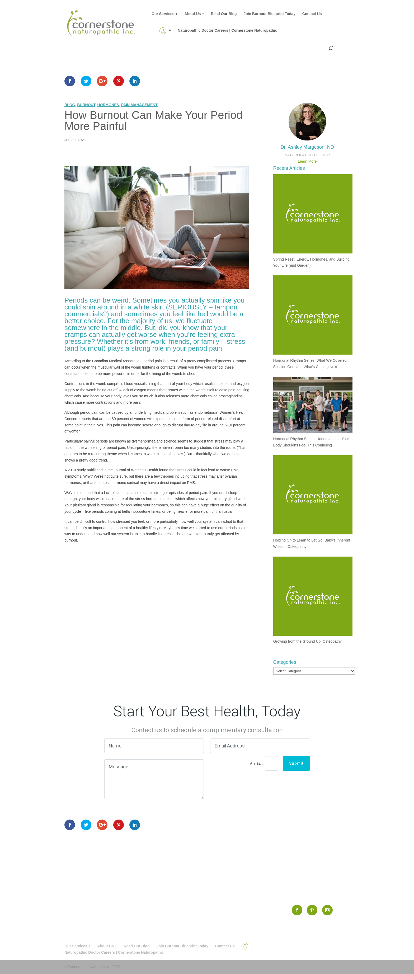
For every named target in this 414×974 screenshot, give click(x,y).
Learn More (307, 161)
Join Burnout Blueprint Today (269, 14)
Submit (296, 763)
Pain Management (139, 105)
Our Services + (164, 14)
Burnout (86, 105)
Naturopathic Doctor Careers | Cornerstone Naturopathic (227, 30)
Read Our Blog (224, 14)
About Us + (194, 14)
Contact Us (312, 14)
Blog (69, 105)
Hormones (108, 105)
